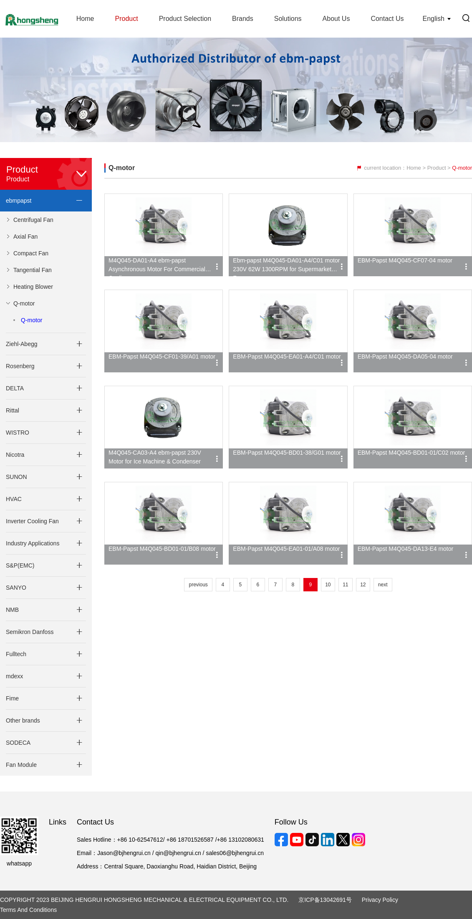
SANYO (16, 587)
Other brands (23, 720)
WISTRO (17, 432)
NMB (12, 609)
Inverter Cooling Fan (32, 521)
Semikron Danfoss (29, 632)
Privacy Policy (380, 899)
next (383, 585)
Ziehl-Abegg (22, 344)
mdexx (14, 676)
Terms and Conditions (28, 909)
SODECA (18, 742)
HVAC (14, 499)
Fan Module (21, 764)
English (433, 18)
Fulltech (16, 654)
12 (363, 585)
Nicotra (15, 454)
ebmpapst (18, 200)
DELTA (15, 388)
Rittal (12, 410)
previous (198, 585)
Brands (242, 18)
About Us (336, 18)
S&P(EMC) (20, 565)
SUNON (16, 477)
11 (345, 585)
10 (328, 585)
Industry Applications (32, 543)
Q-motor (31, 320)
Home (85, 18)
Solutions (288, 18)
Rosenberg (20, 366)
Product (126, 18)
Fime (12, 698)
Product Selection (185, 18)
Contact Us (387, 18)
